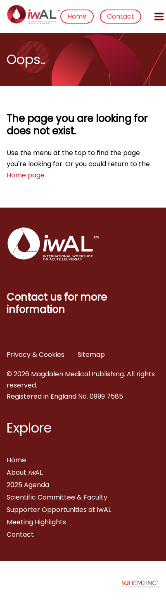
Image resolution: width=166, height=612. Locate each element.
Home (77, 16)
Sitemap (91, 354)
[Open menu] (159, 17)
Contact (120, 16)
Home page (26, 175)
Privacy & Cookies (35, 354)
